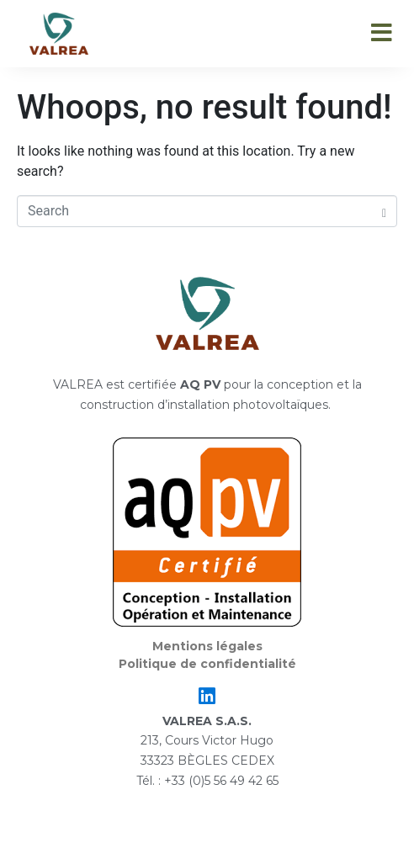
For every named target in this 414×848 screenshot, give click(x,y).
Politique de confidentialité (207, 663)
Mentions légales (207, 646)
